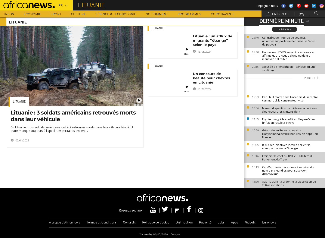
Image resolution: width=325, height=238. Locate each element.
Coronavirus (223, 14)
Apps (234, 222)
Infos (9, 14)
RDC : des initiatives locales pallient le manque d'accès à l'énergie (286, 146)
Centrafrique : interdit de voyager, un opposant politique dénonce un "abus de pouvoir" (289, 41)
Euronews (269, 222)
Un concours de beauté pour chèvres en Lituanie (211, 78)
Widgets (250, 222)
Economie (32, 14)
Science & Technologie (115, 14)
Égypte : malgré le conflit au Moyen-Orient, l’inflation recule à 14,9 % (289, 121)
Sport (56, 14)
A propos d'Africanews (64, 222)
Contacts (129, 222)
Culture (78, 14)
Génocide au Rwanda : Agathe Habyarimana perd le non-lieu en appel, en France (290, 134)
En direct (277, 14)
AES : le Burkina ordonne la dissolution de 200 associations (289, 183)
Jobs (221, 222)
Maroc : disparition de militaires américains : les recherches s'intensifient (290, 109)
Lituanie (19, 101)
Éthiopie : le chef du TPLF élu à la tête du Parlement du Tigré (287, 157)
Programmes (189, 14)
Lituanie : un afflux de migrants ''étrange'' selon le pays (212, 40)
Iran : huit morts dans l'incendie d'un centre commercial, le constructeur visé (290, 98)
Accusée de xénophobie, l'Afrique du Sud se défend (289, 68)
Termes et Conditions (101, 222)
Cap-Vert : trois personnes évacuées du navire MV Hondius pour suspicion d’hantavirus (288, 170)
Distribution (184, 222)
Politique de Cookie (155, 222)
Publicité (205, 222)
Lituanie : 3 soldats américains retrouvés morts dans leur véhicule (73, 116)
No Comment (157, 14)
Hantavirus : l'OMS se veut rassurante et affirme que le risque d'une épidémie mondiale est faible (288, 55)
